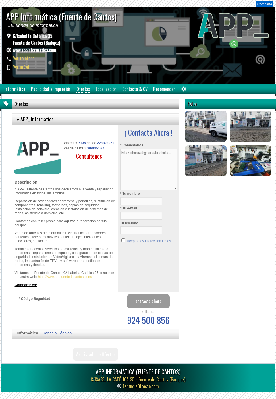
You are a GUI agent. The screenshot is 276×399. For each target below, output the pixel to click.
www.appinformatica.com (34, 50)
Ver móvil (21, 66)
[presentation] (62, 313)
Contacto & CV (135, 89)
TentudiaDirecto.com (141, 386)
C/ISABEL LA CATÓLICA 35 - (138, 379)
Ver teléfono (23, 58)
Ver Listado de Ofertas (95, 354)
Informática (15, 89)
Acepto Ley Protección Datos (149, 241)
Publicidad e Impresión (51, 89)
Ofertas (83, 89)
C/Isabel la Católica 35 (36, 39)
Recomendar (164, 89)
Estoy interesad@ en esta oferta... (148, 169)
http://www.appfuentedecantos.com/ (65, 277)
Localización (106, 89)
